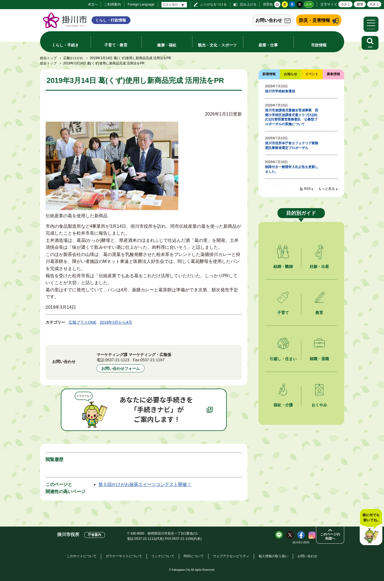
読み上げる (248, 4)
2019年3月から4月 (116, 322)
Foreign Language (141, 4)
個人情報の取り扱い (273, 556)
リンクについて (162, 556)
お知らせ (290, 74)
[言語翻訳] (174, 4)
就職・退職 (319, 359)
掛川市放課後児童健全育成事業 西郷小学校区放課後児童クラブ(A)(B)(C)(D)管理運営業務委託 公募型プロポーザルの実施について (291, 117)
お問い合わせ (268, 20)
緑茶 (308, 4)
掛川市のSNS (300, 542)
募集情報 (333, 74)
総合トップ (48, 58)
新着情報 (269, 74)
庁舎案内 (94, 535)
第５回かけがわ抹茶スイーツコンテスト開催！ (144, 484)
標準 (360, 4)
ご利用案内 (112, 4)
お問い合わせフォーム (120, 368)
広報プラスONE (82, 322)
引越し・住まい (283, 359)
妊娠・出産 (319, 266)
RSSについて (194, 556)
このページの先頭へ (330, 536)
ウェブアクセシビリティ (231, 556)
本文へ (93, 4)
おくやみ (319, 405)
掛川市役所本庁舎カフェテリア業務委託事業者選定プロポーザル (291, 145)
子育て (283, 312)
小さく (346, 4)
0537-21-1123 (117, 360)
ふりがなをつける (213, 4)
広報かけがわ (73, 58)
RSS (307, 189)
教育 (319, 312)
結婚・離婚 (283, 266)
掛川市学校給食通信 (280, 91)
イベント (311, 74)
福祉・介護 (283, 405)
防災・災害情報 (314, 20)
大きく (374, 4)
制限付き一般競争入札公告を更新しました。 (291, 169)
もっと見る (326, 189)
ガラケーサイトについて (124, 556)
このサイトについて (81, 556)
